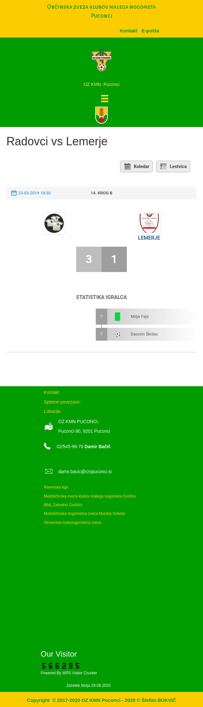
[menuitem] (150, 30)
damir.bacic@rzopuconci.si (85, 471)
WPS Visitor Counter (79, 673)
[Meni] (104, 98)
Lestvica (173, 166)
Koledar (136, 166)
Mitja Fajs (140, 316)
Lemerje (149, 238)
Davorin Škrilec (144, 334)
